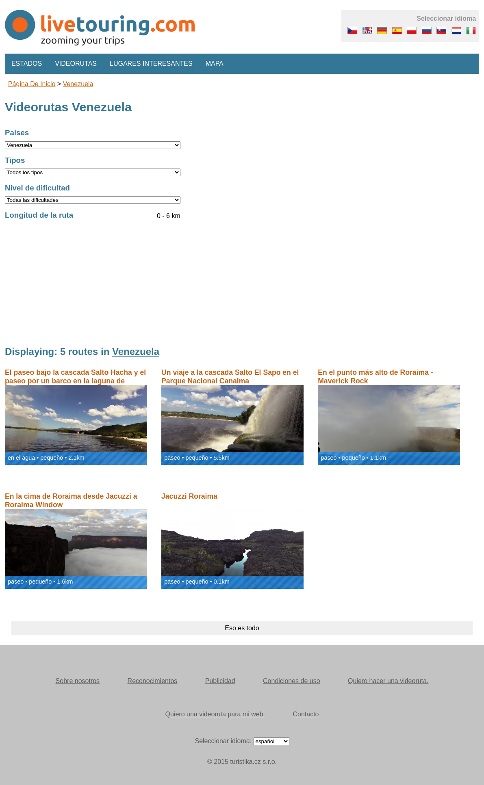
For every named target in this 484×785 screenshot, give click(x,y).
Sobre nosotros (78, 680)
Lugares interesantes (151, 63)
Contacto (306, 714)
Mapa (215, 63)
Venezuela (78, 83)
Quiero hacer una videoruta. (388, 680)
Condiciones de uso (291, 680)
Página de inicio (32, 83)
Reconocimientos (153, 680)
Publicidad (220, 680)
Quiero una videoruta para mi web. (215, 714)
